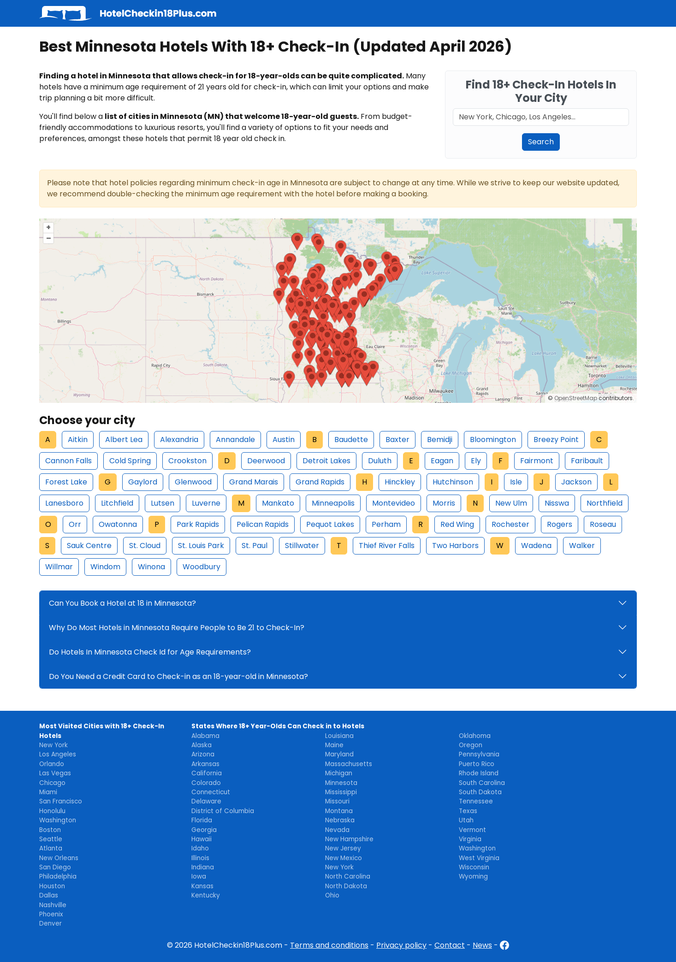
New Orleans (58, 858)
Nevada (337, 830)
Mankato (278, 503)
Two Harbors (455, 545)
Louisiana (339, 736)
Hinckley (400, 482)
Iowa (198, 876)
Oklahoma (475, 736)
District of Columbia (222, 811)
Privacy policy (401, 945)
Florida (201, 820)
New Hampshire (349, 839)
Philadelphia (58, 876)
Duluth (379, 460)
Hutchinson (453, 482)
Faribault (587, 460)
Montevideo (393, 503)
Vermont (472, 830)
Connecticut (210, 792)
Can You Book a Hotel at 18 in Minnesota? (122, 603)
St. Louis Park (201, 545)
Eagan (442, 460)
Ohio (332, 895)
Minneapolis (333, 503)
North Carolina (347, 876)
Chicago (52, 783)
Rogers (559, 524)
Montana (339, 811)
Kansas (202, 886)
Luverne (206, 503)
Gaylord (142, 482)
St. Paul (254, 545)
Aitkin (78, 439)
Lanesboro (64, 503)
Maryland (339, 754)
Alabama (205, 736)
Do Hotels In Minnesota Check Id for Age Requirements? (150, 652)
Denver (50, 923)
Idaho (200, 848)
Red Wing (457, 524)
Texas (468, 811)
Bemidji (439, 439)
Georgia (204, 830)
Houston (52, 886)
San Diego (55, 867)
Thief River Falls (387, 545)
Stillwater (302, 545)
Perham (386, 524)
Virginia (470, 839)
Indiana (202, 867)
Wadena (536, 545)
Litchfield (117, 503)
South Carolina (482, 783)
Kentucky (205, 895)
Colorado (206, 783)
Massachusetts (348, 764)
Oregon (470, 745)
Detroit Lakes (326, 460)
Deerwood (266, 460)
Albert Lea (123, 439)
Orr (75, 524)
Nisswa (557, 503)
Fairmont (536, 460)
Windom (105, 566)
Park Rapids (198, 524)
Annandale (235, 439)
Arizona (202, 754)
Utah (466, 820)
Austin (284, 439)
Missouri (337, 801)
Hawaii (201, 839)
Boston (50, 830)
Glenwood (193, 482)
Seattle (50, 839)
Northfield (605, 503)
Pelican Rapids (263, 524)
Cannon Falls (68, 460)
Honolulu (52, 811)
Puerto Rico (476, 764)
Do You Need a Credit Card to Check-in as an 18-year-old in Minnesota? (178, 676)
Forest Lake (66, 482)
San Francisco (60, 801)
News (482, 945)
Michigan (338, 773)
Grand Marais (253, 482)
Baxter (397, 439)
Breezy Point (556, 439)
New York (53, 745)
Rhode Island (478, 773)
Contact (449, 945)
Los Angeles (57, 754)
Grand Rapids (320, 482)
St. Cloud (144, 545)
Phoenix (51, 914)
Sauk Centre (89, 545)
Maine (334, 745)
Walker (582, 545)
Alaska (201, 745)
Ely (476, 460)
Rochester (510, 524)
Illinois (200, 858)
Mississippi (341, 792)
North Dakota (346, 886)
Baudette (351, 439)
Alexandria (179, 439)
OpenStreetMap (575, 398)
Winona (151, 566)
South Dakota (480, 792)
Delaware (206, 801)
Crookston (187, 460)
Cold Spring (130, 460)
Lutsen (162, 503)
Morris (444, 503)
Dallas (48, 895)
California (206, 773)
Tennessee (476, 801)
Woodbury (201, 566)
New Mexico (343, 858)
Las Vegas (55, 773)
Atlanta (50, 848)
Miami (48, 792)
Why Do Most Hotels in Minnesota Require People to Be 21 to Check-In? (176, 627)
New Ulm (511, 503)
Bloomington (493, 439)
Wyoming (473, 876)
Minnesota (341, 783)
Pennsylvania (479, 754)
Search (541, 141)
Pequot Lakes (330, 524)
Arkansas (205, 764)
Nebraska (340, 820)
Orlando (51, 764)
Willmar (59, 566)
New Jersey (343, 848)
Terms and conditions (329, 945)
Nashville (52, 905)
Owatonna (118, 524)
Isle (516, 482)
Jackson (576, 482)
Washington (57, 820)
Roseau (603, 524)
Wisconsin (474, 867)
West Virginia (479, 858)
